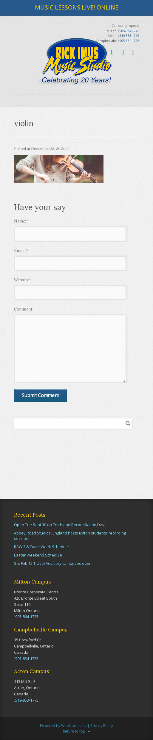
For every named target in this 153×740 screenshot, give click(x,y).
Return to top (74, 731)
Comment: (23, 309)
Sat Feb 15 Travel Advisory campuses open (53, 563)
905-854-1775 (128, 41)
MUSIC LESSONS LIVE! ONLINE (76, 7)
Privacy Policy (101, 725)
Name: (21, 221)
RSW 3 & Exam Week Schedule (41, 546)
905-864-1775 (128, 31)
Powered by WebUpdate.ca (63, 725)
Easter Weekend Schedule (38, 555)
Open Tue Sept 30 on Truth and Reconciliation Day (59, 524)
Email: (21, 250)
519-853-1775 (128, 36)
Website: (22, 280)
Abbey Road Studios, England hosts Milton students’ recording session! (70, 535)
